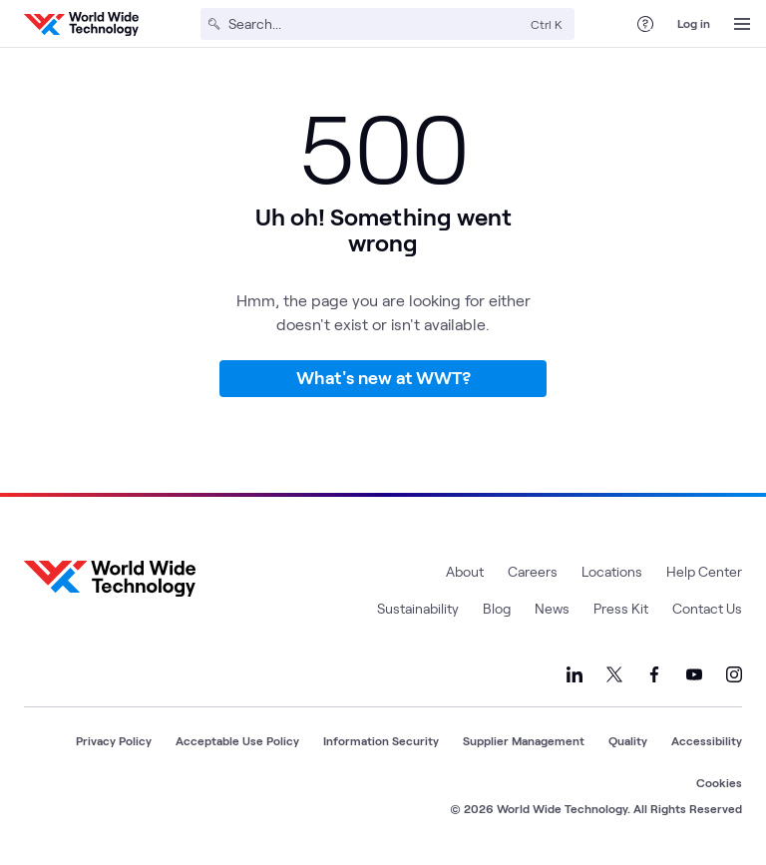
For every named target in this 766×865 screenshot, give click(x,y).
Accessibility (706, 740)
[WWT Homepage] (81, 24)
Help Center (704, 571)
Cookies (719, 782)
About (465, 571)
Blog (497, 608)
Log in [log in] (693, 23)
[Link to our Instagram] (734, 674)
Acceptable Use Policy (237, 740)
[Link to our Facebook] (654, 674)
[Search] (375, 24)
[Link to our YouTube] (694, 674)
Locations (611, 571)
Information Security (381, 740)
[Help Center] (645, 24)
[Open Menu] (742, 24)
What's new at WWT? (383, 377)
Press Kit (620, 608)
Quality (627, 740)
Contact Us (707, 608)
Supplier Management (523, 740)
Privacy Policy (114, 740)
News (552, 608)
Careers (533, 571)
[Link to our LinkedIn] (574, 674)
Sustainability (418, 608)
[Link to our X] (614, 674)
